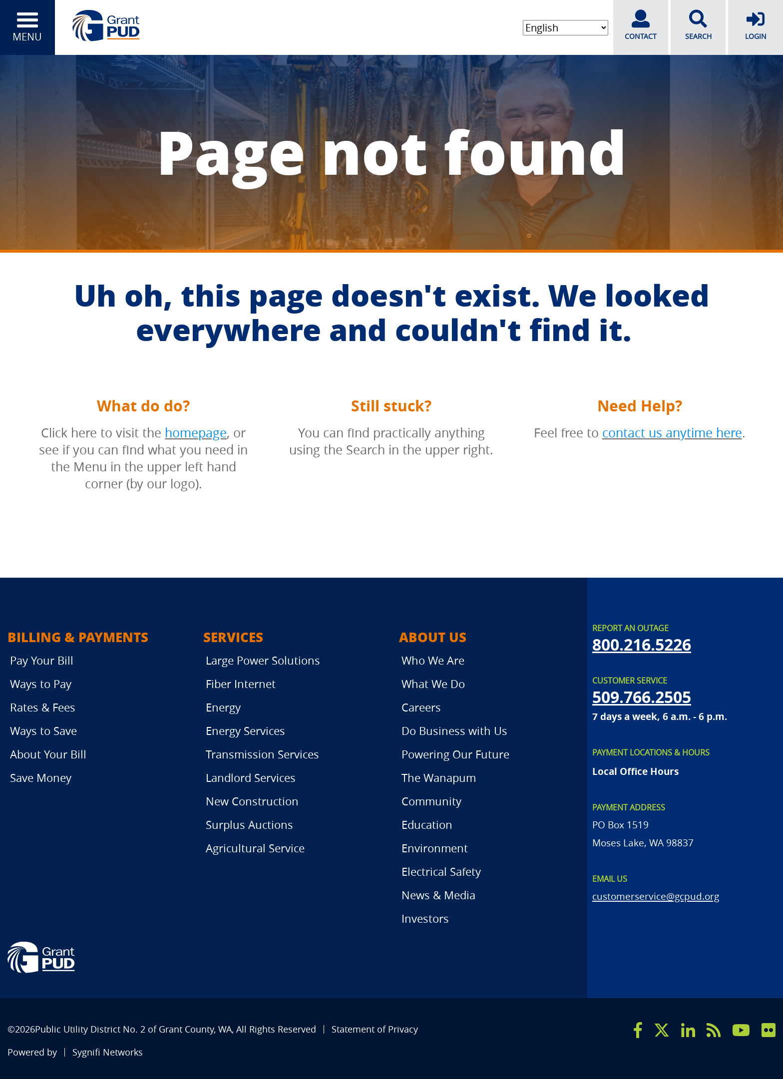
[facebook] (638, 1030)
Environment (434, 848)
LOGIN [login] (755, 25)
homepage (196, 432)
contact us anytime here (672, 432)
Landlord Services (251, 777)
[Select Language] (565, 27)
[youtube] (741, 1030)
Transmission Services (262, 754)
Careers (421, 707)
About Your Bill (48, 754)
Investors (425, 918)
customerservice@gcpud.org (655, 896)
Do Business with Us (454, 730)
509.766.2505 (641, 697)
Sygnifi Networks (107, 1052)
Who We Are (432, 660)
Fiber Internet (241, 684)
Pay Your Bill (41, 660)
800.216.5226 (641, 645)
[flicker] (769, 1030)
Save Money (40, 777)
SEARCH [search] (698, 25)
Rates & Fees (42, 707)
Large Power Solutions (263, 660)
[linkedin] (688, 1030)
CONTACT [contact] (640, 25)
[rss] (714, 1030)
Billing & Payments (77, 637)
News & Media (438, 895)
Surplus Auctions (249, 824)
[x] (662, 1030)
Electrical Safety (441, 871)
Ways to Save (43, 730)
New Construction (252, 801)
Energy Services (245, 730)
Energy (223, 707)
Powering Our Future (455, 754)
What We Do (433, 684)
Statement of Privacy (375, 1029)
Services (233, 637)
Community (431, 801)
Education (426, 824)
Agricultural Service (255, 848)
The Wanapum (438, 777)
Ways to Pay (40, 684)
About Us (432, 637)
